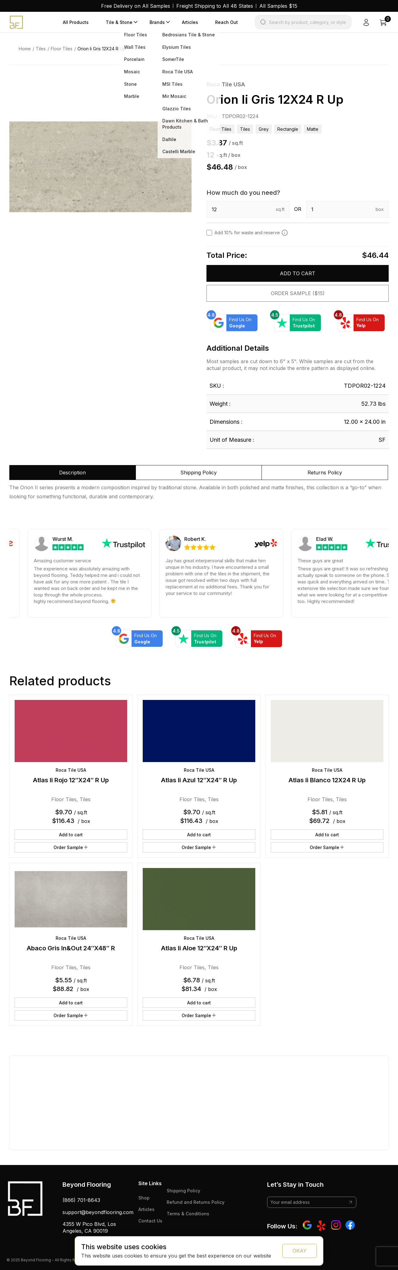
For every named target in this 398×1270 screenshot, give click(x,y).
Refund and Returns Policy (195, 1202)
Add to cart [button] (71, 834)
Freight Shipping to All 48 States (214, 6)
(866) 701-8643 (81, 1200)
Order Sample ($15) (298, 293)
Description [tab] (72, 472)
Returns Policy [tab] (325, 472)
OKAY (300, 1251)
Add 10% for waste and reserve (251, 232)
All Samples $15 (278, 6)
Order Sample (71, 847)
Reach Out (226, 22)
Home (25, 48)
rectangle (287, 129)
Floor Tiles (61, 48)
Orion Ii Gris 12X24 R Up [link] (101, 48)
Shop (144, 1197)
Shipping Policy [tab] (198, 472)
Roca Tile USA (225, 84)
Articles (190, 22)
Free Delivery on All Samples (135, 6)
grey (264, 129)
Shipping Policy (183, 1190)
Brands (157, 22)
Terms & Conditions (188, 1213)
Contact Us (150, 1220)
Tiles (41, 48)
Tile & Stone (119, 22)
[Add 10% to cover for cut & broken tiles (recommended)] (284, 232)
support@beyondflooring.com (97, 1212)
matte (312, 129)
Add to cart (297, 273)
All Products (76, 22)
